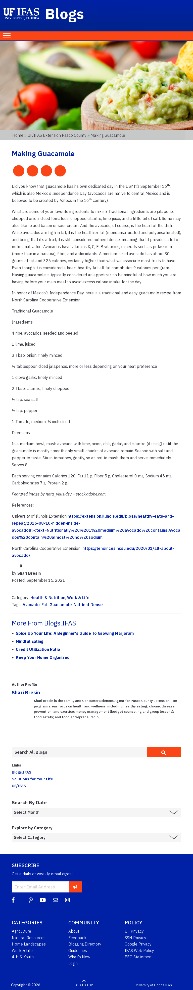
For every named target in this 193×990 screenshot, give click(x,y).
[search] (164, 752)
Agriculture (21, 931)
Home (17, 135)
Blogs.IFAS (21, 772)
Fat (44, 604)
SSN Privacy (135, 937)
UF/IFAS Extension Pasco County (56, 135)
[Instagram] (67, 900)
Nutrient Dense (88, 604)
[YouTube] (43, 900)
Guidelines (77, 950)
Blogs (64, 13)
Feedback (77, 937)
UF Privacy (134, 931)
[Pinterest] (31, 900)
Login (73, 963)
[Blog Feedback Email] (55, 900)
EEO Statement (139, 956)
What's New (79, 956)
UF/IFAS (19, 785)
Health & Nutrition (47, 597)
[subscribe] (75, 886)
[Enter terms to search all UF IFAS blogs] (79, 752)
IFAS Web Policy (139, 950)
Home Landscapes (29, 944)
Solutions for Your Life (32, 778)
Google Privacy (138, 944)
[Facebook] (13, 900)
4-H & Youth (23, 956)
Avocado (31, 604)
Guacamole (61, 604)
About (73, 931)
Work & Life (78, 597)
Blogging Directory (84, 944)
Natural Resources (28, 937)
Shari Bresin (26, 692)
